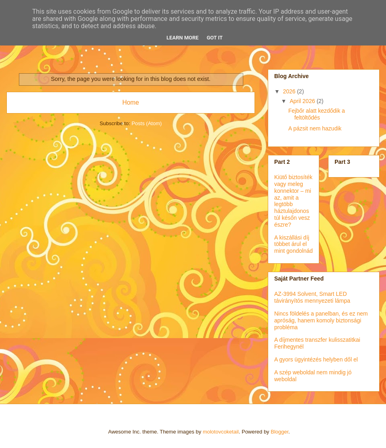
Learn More (182, 38)
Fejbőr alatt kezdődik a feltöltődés (316, 114)
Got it (215, 38)
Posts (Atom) (146, 123)
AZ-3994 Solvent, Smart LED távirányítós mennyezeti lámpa (312, 297)
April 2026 (303, 101)
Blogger (279, 432)
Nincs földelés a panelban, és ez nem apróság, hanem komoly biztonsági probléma (321, 320)
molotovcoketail (221, 432)
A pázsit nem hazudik (314, 128)
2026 (290, 91)
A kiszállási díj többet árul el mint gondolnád (293, 244)
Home (130, 102)
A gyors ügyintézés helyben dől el (316, 359)
